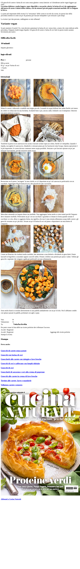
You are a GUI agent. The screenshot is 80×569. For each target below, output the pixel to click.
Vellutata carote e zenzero (11, 385)
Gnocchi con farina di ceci (12, 355)
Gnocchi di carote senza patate (13, 351)
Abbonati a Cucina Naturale (11, 499)
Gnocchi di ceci (7, 368)
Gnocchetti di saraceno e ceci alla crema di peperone (23, 372)
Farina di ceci (14, 65)
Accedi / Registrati (7, 330)
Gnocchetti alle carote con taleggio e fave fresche (21, 359)
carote (7, 63)
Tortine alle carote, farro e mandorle (16, 381)
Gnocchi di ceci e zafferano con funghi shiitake (20, 363)
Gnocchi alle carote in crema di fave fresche (19, 376)
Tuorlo (4, 68)
